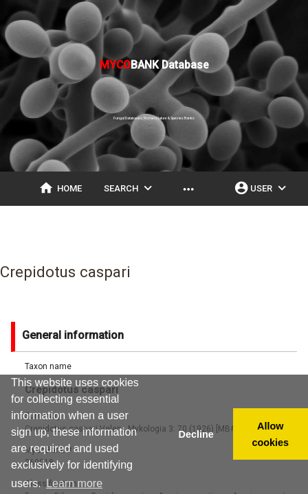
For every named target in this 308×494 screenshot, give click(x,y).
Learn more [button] (74, 483)
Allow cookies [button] (270, 434)
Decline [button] (195, 434)
